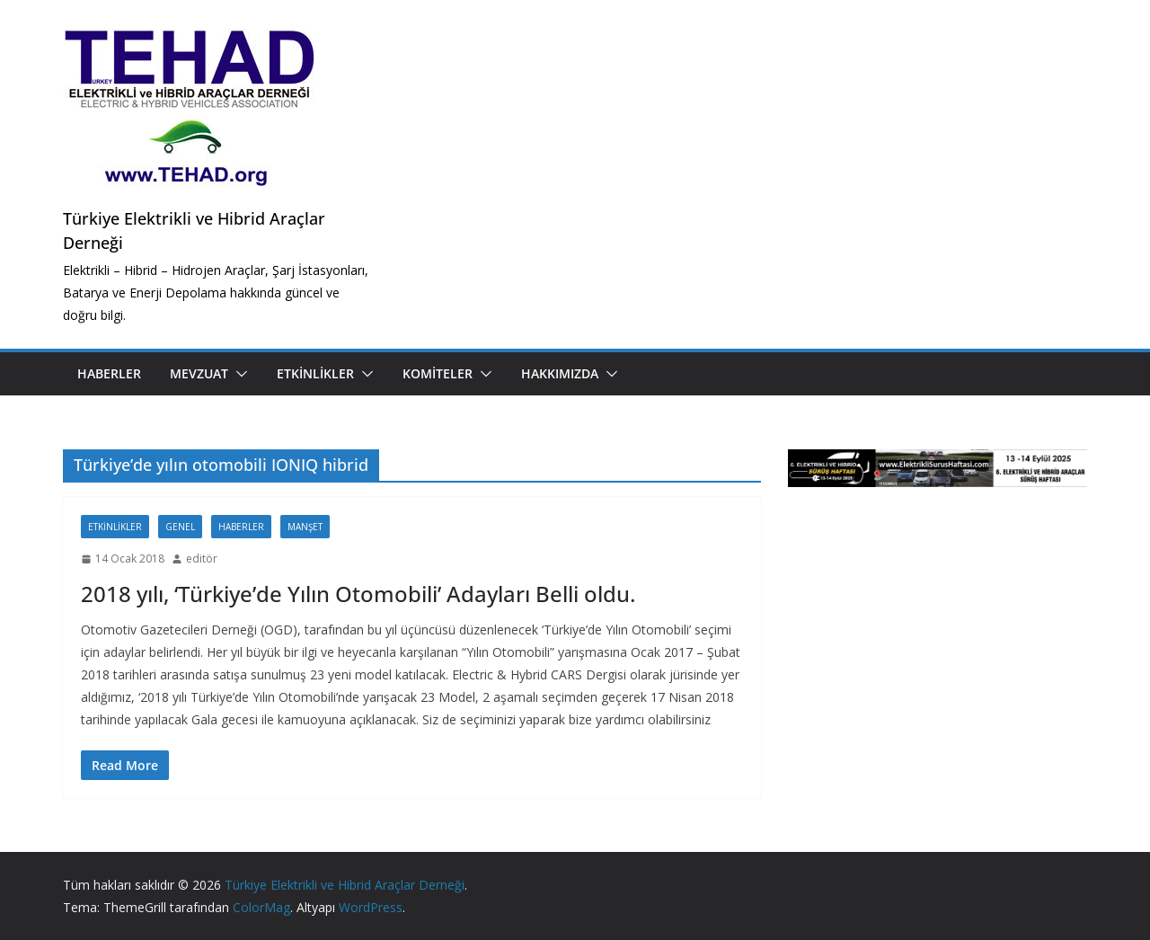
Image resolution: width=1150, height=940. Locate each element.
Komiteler (437, 373)
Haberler (109, 373)
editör (201, 558)
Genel (180, 526)
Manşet (305, 526)
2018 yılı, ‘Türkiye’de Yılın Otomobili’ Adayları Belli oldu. (358, 593)
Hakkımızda (559, 373)
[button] (238, 373)
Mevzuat (199, 373)
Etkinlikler (315, 373)
